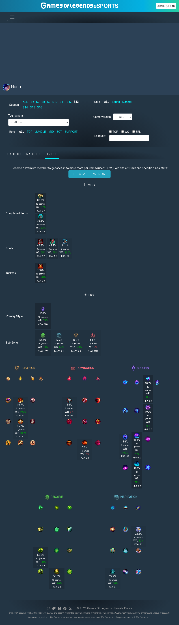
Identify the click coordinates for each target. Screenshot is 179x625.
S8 (43, 102)
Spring (116, 102)
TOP (30, 131)
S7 (38, 102)
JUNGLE (40, 131)
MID (51, 131)
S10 (54, 102)
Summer (127, 102)
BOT (59, 131)
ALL (25, 102)
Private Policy (123, 608)
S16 (39, 107)
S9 (48, 102)
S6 (32, 102)
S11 (62, 102)
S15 (32, 107)
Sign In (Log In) (166, 6)
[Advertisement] (89, 51)
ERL (138, 131)
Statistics (14, 154)
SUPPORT (71, 131)
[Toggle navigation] (12, 17)
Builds (51, 154)
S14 (25, 107)
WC (127, 131)
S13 (76, 102)
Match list (34, 154)
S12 (69, 102)
